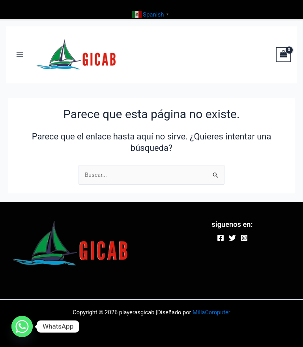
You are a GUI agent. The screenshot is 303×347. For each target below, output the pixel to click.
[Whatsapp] (22, 326)
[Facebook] (220, 237)
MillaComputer (211, 312)
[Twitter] (232, 237)
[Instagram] (244, 237)
